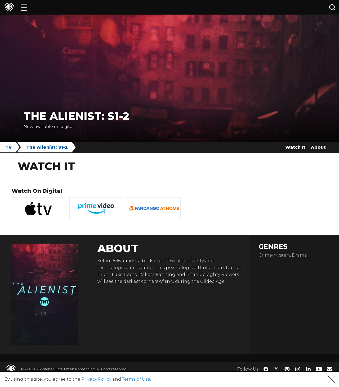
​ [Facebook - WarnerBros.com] (266, 369)
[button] (331, 379)
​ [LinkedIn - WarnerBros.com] (308, 368)
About (318, 147)
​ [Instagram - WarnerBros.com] (298, 369)
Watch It (295, 147)
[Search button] (332, 7)
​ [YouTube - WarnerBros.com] (319, 369)
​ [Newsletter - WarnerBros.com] (329, 369)
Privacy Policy (96, 379)
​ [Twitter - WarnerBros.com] (276, 369)
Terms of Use (136, 379)
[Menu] (24, 7)
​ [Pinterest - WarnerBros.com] (287, 369)
